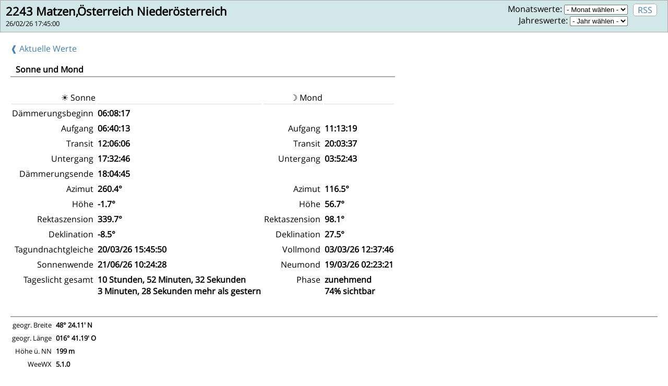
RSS (645, 10)
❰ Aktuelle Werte (43, 48)
